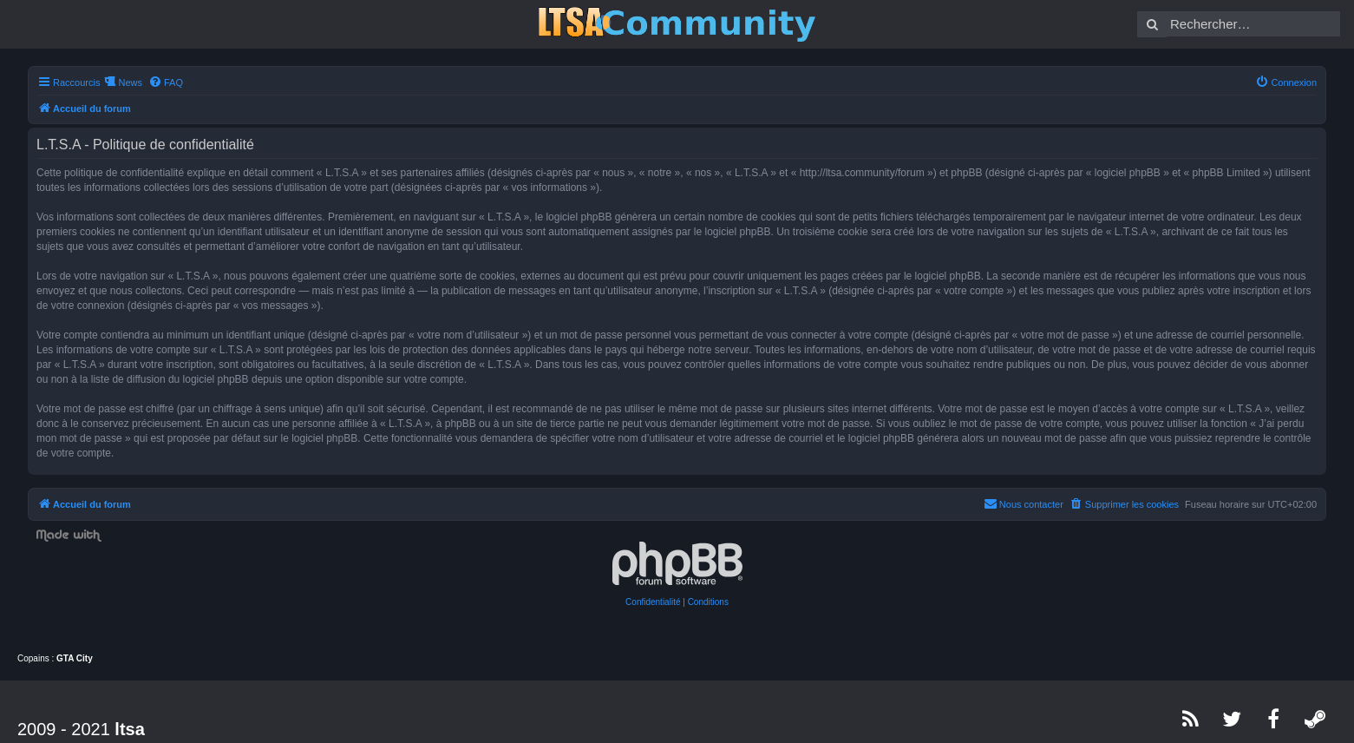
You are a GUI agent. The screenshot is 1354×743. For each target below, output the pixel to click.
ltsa (129, 729)
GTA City (74, 658)
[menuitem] (165, 82)
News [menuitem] (130, 82)
